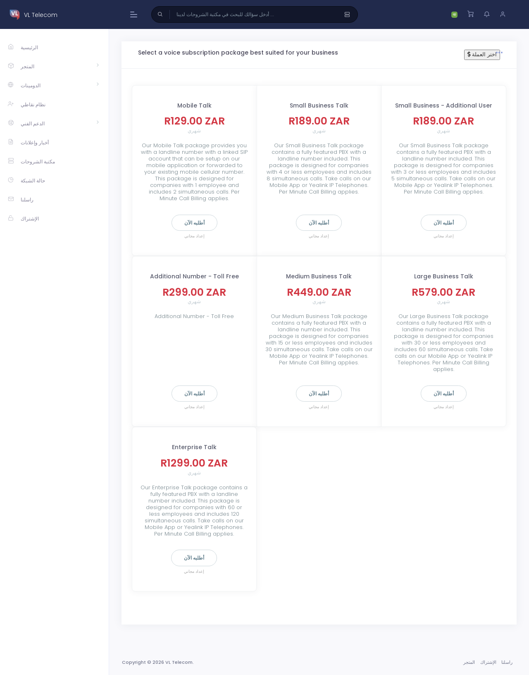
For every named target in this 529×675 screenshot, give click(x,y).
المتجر (469, 662)
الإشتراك (488, 662)
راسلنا (506, 662)
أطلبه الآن (194, 222)
